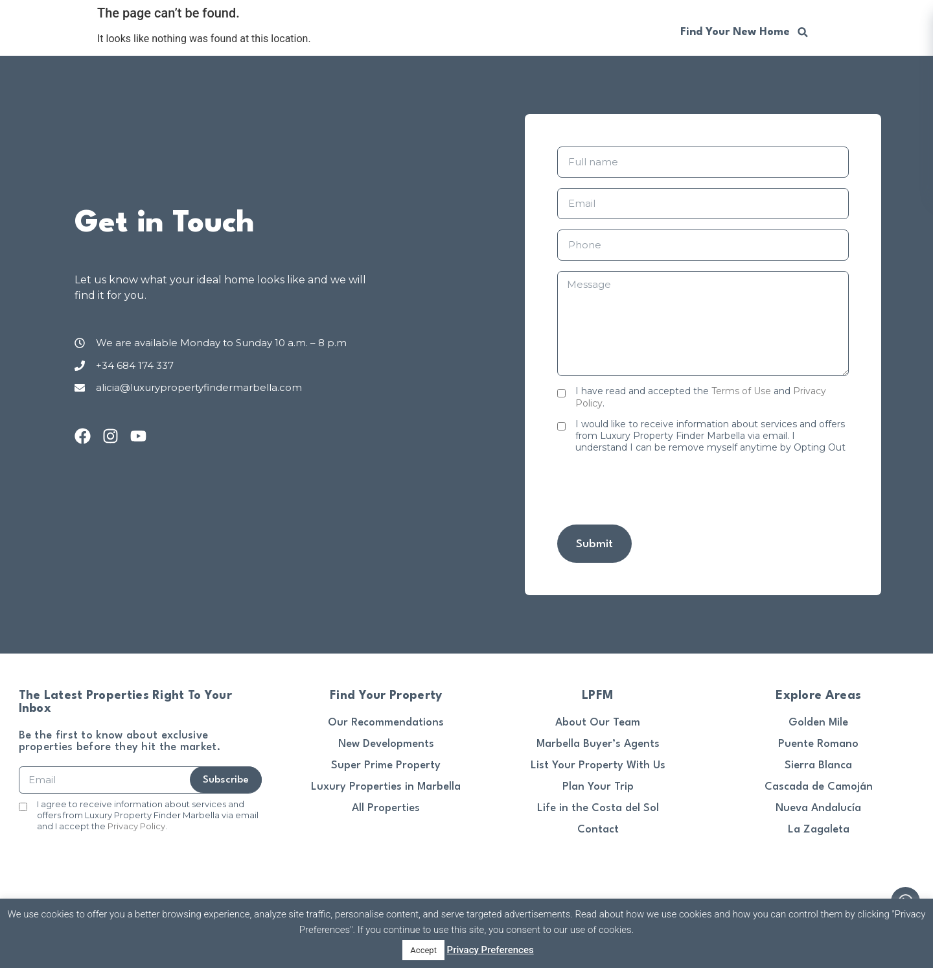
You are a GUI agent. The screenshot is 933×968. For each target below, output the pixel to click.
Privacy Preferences (490, 950)
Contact (598, 829)
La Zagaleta (818, 829)
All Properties (386, 808)
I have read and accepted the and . (700, 396)
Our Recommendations (386, 722)
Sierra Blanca (818, 765)
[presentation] (655, 489)
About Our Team (597, 722)
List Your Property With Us (598, 765)
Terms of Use (741, 391)
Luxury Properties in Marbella (386, 786)
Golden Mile (818, 722)
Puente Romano (818, 744)
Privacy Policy (136, 826)
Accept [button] (423, 950)
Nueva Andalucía (818, 808)
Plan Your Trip (598, 786)
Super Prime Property (386, 765)
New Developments (386, 744)
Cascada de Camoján (819, 786)
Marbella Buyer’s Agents (598, 744)
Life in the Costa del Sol (598, 808)
